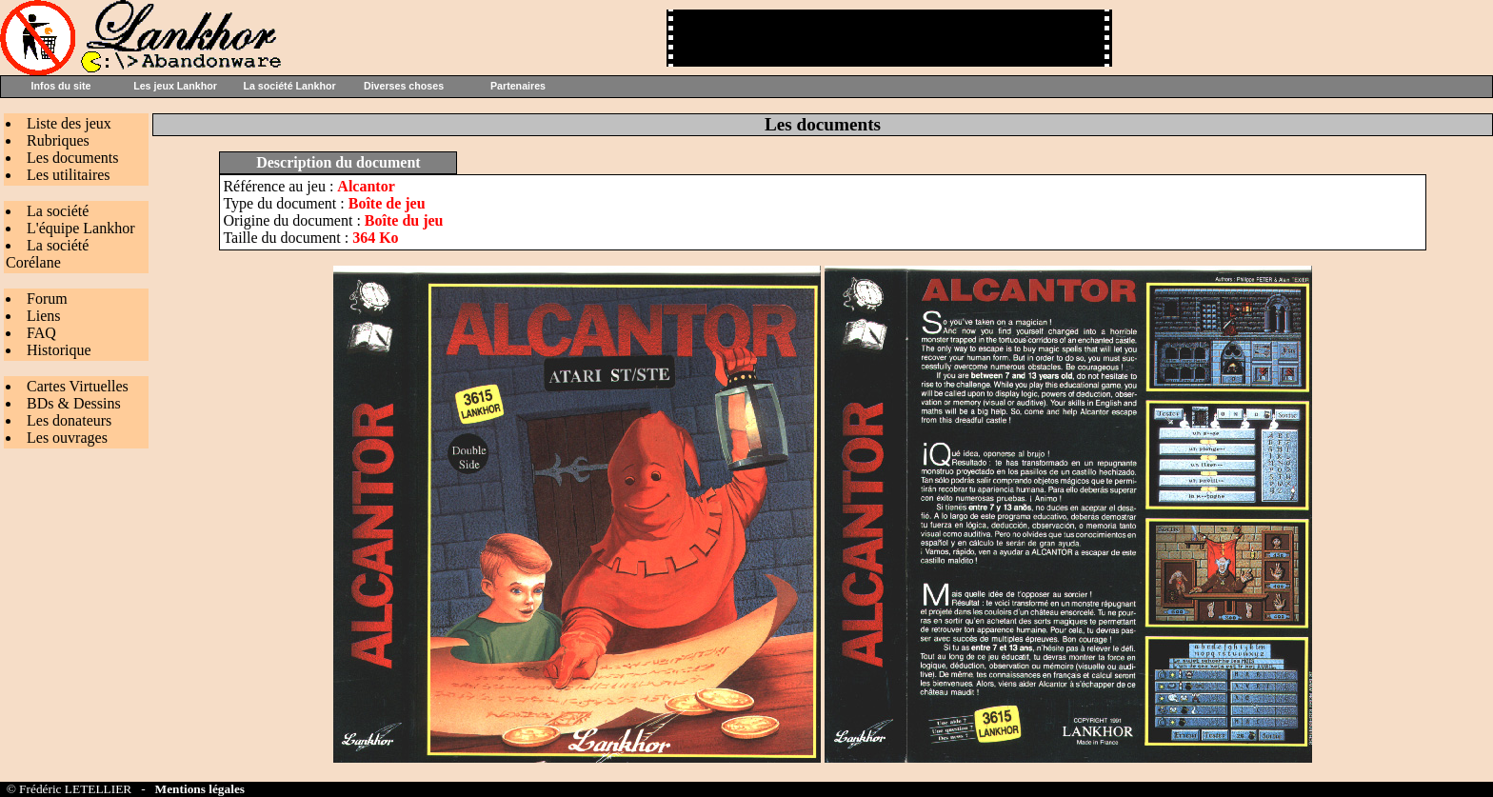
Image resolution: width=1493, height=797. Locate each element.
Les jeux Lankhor (175, 85)
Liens (44, 316)
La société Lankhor (289, 85)
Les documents (72, 157)
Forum (47, 298)
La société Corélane (47, 253)
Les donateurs (69, 420)
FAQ (41, 333)
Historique (59, 350)
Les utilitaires (68, 175)
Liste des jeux (69, 123)
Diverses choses (404, 85)
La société (58, 211)
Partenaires (518, 85)
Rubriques (58, 140)
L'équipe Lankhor (81, 228)
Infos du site (61, 85)
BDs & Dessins (74, 403)
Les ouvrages (67, 437)
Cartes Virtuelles (78, 386)
